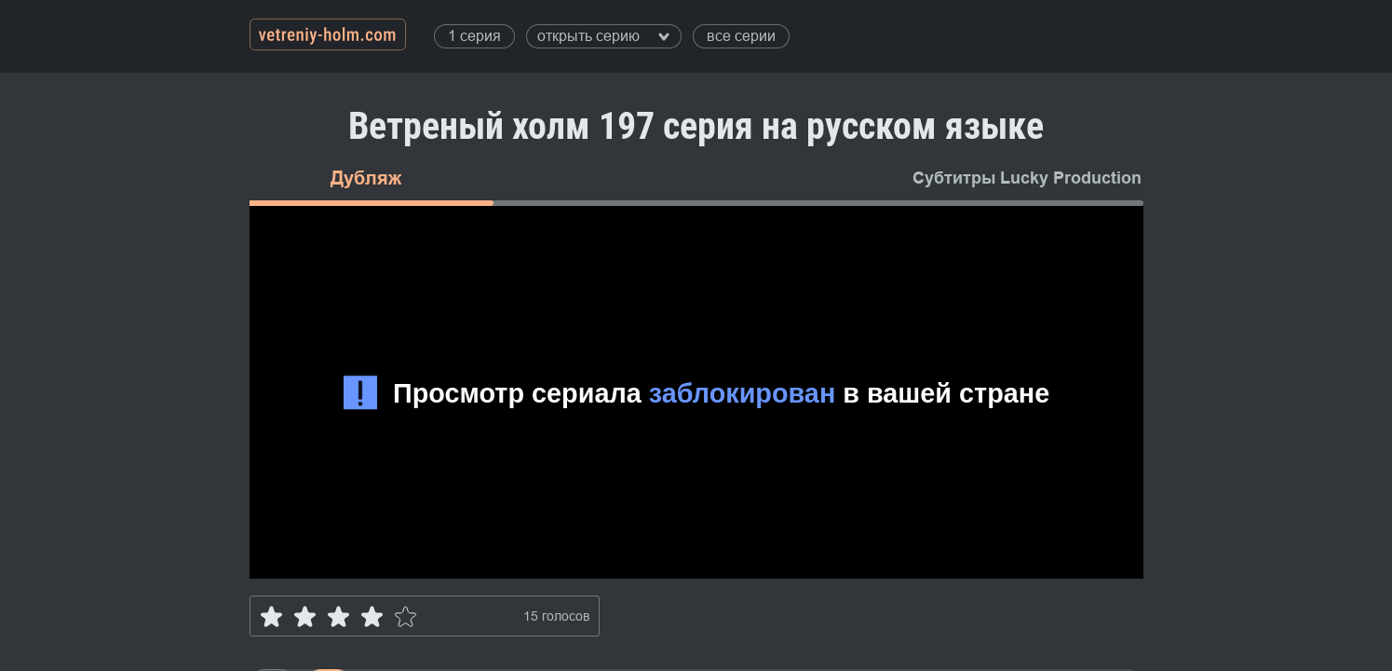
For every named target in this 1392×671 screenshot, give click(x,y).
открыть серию (603, 36)
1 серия (474, 36)
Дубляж (366, 178)
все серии (741, 36)
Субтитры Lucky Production (1027, 178)
